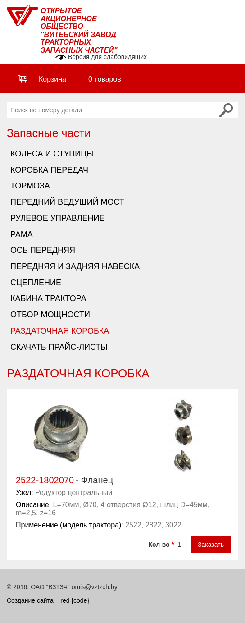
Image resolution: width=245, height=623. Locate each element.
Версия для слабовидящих (107, 56)
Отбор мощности (50, 314)
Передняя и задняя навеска (75, 266)
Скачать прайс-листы (59, 347)
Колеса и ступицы (52, 153)
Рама (21, 234)
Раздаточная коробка (59, 330)
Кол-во (161, 544)
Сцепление (35, 282)
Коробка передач (49, 169)
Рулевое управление (57, 218)
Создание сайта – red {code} (48, 600)
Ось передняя (42, 250)
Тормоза (30, 185)
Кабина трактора (48, 298)
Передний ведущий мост (67, 201)
